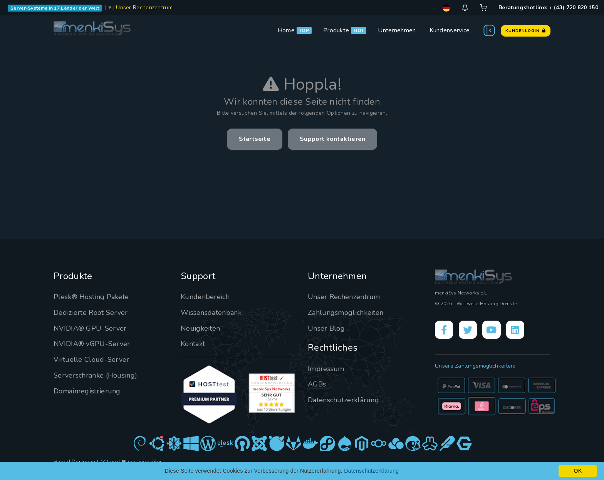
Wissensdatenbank (211, 312)
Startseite (254, 139)
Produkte (336, 30)
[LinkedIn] (516, 330)
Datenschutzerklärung (343, 400)
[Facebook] (444, 330)
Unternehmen (397, 30)
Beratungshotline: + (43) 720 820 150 (548, 7)
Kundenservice (450, 30)
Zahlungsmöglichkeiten (345, 312)
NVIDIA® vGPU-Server (92, 343)
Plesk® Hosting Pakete (91, 296)
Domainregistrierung (87, 391)
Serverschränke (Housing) (95, 375)
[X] (468, 330)
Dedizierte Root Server (91, 312)
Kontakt (193, 343)
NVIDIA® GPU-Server (90, 328)
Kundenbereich (205, 296)
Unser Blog (326, 328)
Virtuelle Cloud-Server (91, 359)
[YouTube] (492, 330)
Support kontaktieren (332, 139)
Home (286, 30)
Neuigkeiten (200, 328)
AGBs (317, 384)
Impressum (326, 368)
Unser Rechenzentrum (144, 7)
